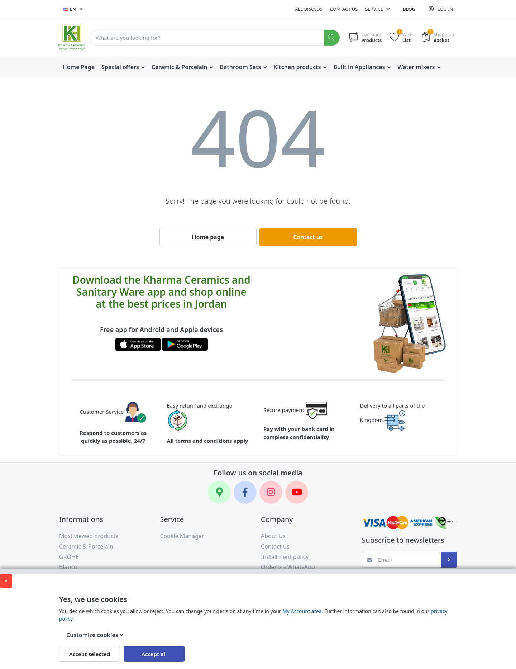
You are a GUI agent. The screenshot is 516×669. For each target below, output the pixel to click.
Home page (208, 237)
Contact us (344, 9)
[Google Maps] (219, 492)
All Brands (308, 9)
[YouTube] (296, 492)
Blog (409, 9)
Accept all (154, 654)
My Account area (301, 611)
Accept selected (89, 654)
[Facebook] (245, 492)
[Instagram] (270, 492)
